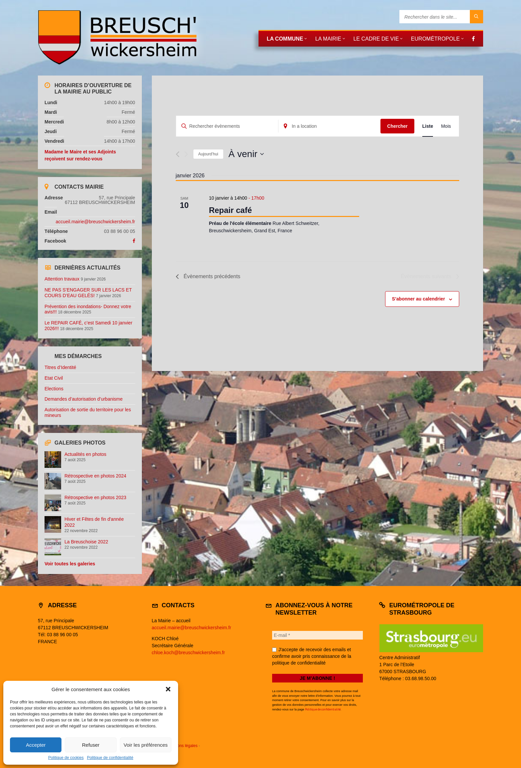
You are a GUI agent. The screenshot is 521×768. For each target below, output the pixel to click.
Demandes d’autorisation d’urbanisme (84, 399)
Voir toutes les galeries (70, 563)
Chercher (397, 126)
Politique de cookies (66, 758)
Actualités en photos (85, 454)
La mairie (328, 39)
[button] (168, 689)
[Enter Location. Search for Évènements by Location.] (329, 126)
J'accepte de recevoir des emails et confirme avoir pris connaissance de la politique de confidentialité (311, 656)
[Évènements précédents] (177, 154)
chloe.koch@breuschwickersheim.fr (188, 652)
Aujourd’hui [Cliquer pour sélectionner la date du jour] (208, 154)
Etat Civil (54, 378)
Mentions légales (182, 745)
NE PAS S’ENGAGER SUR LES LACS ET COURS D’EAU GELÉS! (88, 292)
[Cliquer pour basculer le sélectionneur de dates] (246, 154)
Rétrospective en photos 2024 (95, 476)
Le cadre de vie (376, 39)
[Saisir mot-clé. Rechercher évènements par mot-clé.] (227, 126)
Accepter (36, 745)
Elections (54, 388)
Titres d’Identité (60, 367)
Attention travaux (62, 279)
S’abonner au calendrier (418, 299)
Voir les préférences (146, 745)
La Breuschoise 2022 (86, 541)
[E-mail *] (317, 635)
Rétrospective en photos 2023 (95, 497)
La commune (285, 39)
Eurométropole (435, 39)
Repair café (230, 210)
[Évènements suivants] (186, 154)
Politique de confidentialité (110, 758)
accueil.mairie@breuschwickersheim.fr (95, 221)
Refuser (91, 745)
